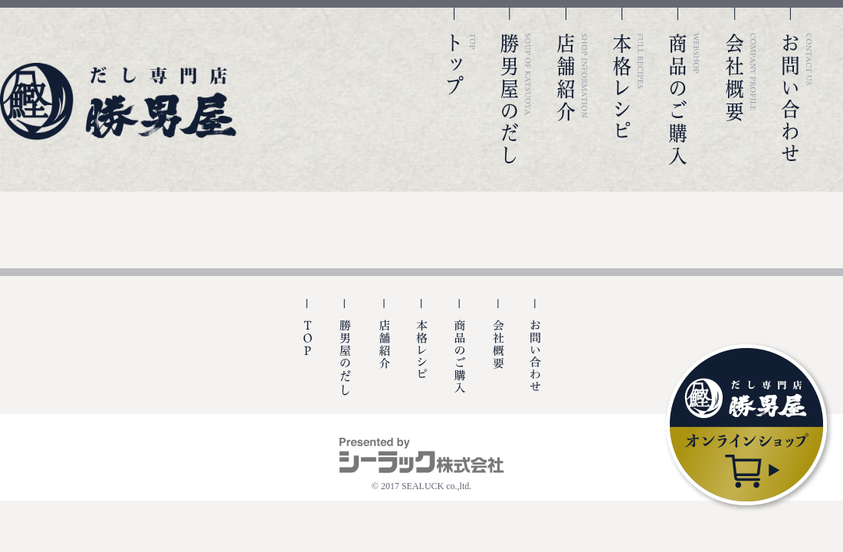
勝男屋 (119, 101)
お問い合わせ (797, 86)
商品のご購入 (684, 86)
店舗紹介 (572, 86)
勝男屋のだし (515, 86)
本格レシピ (628, 86)
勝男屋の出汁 (345, 356)
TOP (459, 86)
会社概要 (741, 86)
